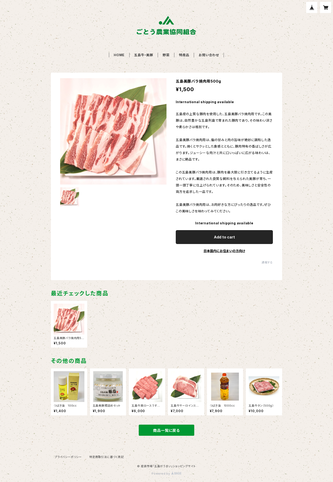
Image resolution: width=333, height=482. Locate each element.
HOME (119, 55)
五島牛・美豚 (143, 55)
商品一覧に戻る (166, 430)
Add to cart (224, 237)
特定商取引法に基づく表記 (106, 457)
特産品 (184, 55)
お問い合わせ (209, 55)
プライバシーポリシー (68, 457)
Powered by (166, 473)
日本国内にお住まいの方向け (224, 251)
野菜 (166, 55)
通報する (267, 262)
